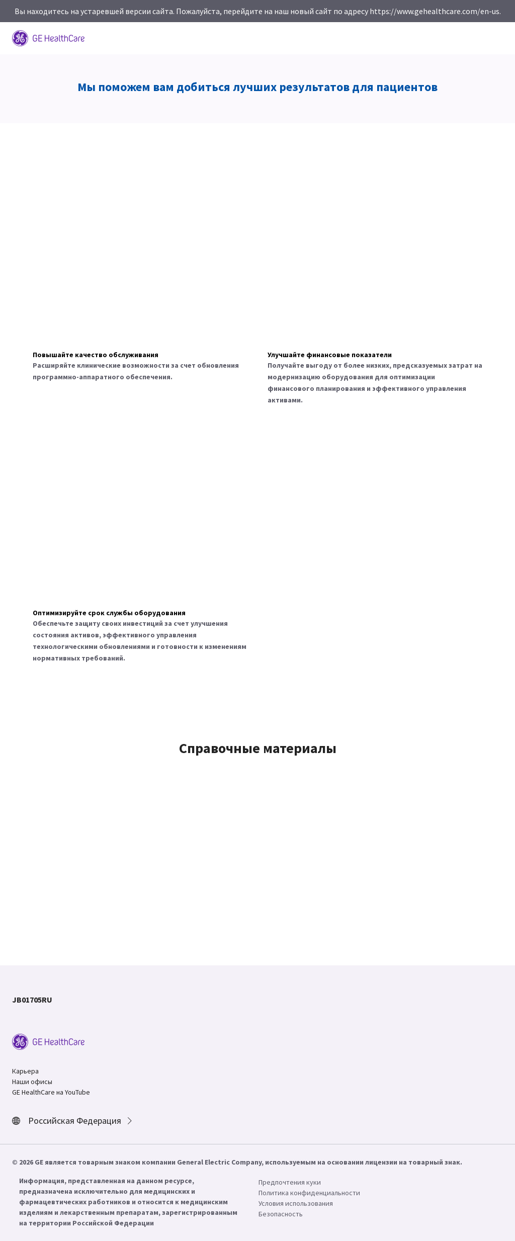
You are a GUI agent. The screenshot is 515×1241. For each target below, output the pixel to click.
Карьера (25, 1070)
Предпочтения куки (290, 1182)
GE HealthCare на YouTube (51, 1092)
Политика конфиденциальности (309, 1192)
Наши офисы (32, 1081)
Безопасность (281, 1213)
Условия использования (296, 1203)
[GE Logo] (48, 37)
